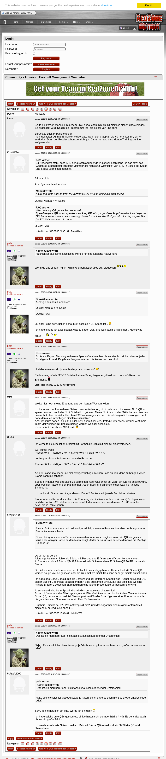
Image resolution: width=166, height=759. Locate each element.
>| (60, 109)
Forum (62, 22)
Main (10, 104)
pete (9, 243)
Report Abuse (142, 119)
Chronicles (46, 22)
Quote (39, 147)
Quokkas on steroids (15, 246)
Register (46, 69)
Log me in (46, 58)
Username (11, 44)
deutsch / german (26, 104)
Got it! (148, 5)
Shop (87, 22)
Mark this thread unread (29, 738)
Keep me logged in (16, 53)
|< (22, 109)
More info (109, 5)
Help (75, 22)
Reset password (46, 64)
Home (15, 22)
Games (29, 22)
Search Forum (140, 104)
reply (10, 738)
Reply (49, 147)
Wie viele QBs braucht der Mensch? (57, 104)
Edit (58, 147)
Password (11, 49)
